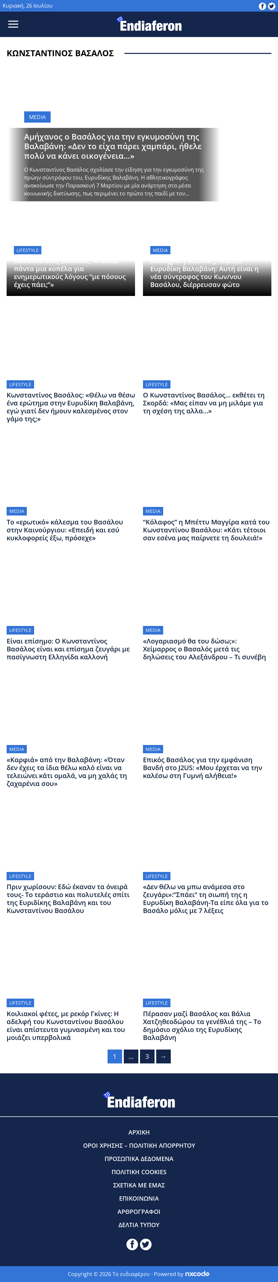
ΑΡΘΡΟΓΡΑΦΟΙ (139, 1212)
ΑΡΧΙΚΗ (139, 1132)
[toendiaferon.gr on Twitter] (271, 5)
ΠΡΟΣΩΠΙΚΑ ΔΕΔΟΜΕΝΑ (139, 1159)
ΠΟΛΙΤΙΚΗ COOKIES (139, 1172)
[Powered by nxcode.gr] (197, 1274)
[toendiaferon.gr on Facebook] (262, 5)
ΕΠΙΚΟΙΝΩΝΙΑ (139, 1198)
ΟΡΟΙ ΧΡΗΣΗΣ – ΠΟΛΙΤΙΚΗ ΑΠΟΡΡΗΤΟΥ (139, 1145)
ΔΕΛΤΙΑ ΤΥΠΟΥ (139, 1225)
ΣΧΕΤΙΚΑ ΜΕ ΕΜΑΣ (139, 1185)
